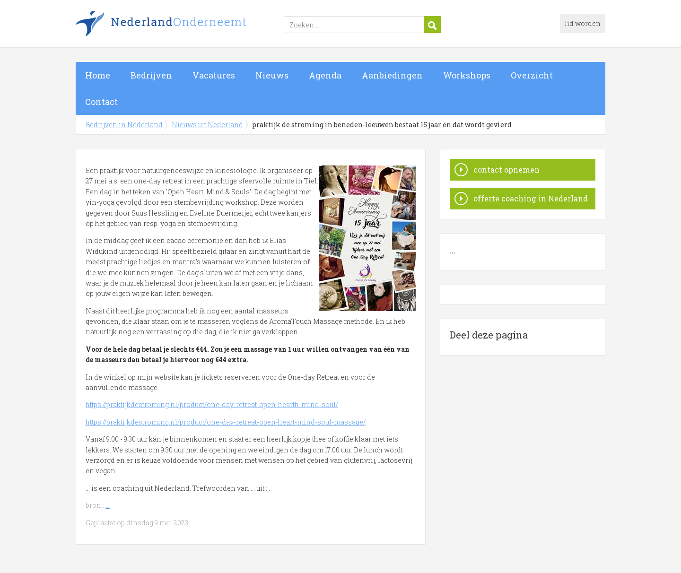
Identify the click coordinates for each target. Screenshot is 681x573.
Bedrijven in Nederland (194, 25)
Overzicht (532, 75)
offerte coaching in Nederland (530, 198)
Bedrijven (151, 75)
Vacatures (213, 75)
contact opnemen (506, 169)
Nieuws (271, 75)
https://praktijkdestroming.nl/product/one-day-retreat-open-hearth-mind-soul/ (212, 404)
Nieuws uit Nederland (207, 124)
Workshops (466, 75)
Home (97, 75)
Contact (101, 101)
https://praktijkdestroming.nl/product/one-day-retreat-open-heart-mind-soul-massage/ (226, 421)
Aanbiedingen (392, 75)
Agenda (325, 75)
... (107, 505)
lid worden (583, 23)
